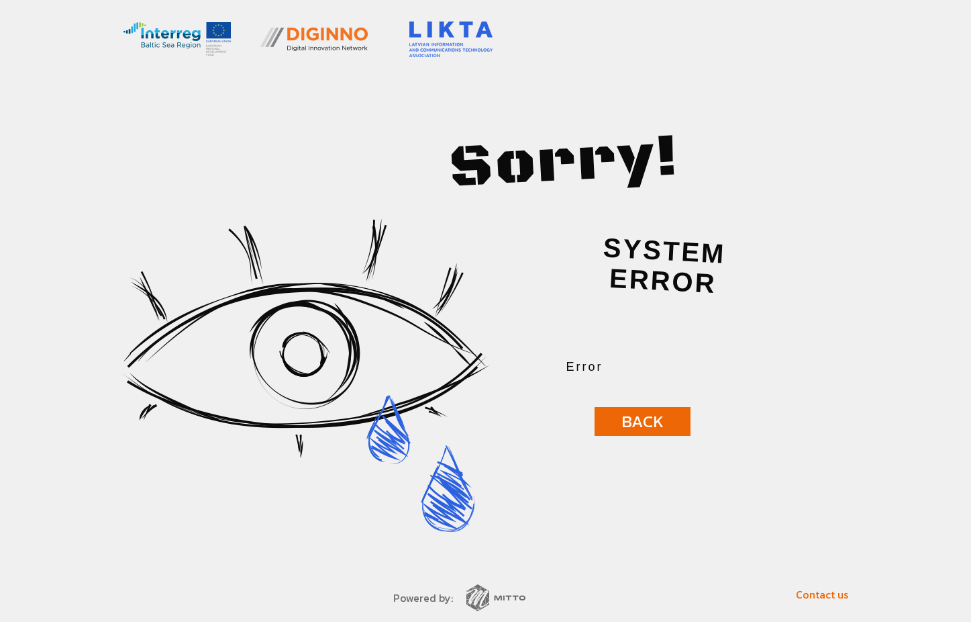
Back (642, 421)
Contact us (822, 594)
